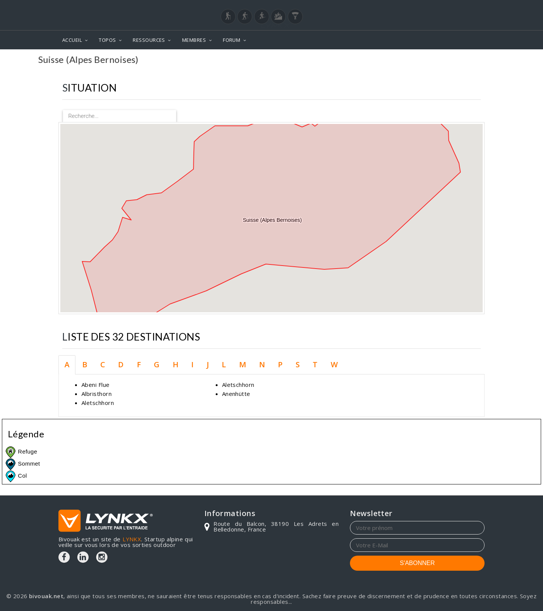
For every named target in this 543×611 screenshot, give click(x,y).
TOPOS (107, 40)
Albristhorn (96, 393)
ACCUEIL (72, 40)
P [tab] (280, 364)
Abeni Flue (95, 384)
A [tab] (66, 364)
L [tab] (224, 364)
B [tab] (84, 364)
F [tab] (139, 364)
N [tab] (262, 364)
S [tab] (298, 364)
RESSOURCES (149, 40)
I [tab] (192, 364)
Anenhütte (236, 393)
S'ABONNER (417, 563)
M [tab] (242, 364)
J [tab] (208, 364)
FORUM (231, 40)
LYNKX (132, 539)
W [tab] (334, 364)
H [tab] (175, 364)
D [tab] (121, 364)
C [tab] (102, 364)
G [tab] (157, 364)
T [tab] (315, 364)
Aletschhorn (97, 402)
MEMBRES (194, 40)
